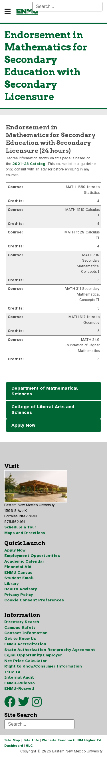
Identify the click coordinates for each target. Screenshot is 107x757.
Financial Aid (17, 566)
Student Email (19, 577)
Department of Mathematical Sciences (44, 391)
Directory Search (21, 621)
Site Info (31, 740)
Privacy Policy (18, 594)
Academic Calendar (24, 561)
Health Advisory (20, 589)
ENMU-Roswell (19, 688)
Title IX (12, 672)
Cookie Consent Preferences (34, 600)
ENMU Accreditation (25, 644)
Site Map (12, 740)
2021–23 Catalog (28, 164)
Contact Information (26, 632)
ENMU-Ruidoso (19, 683)
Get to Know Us (20, 638)
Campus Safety (19, 627)
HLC (29, 746)
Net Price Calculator (25, 660)
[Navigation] (8, 11)
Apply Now (23, 425)
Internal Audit (19, 677)
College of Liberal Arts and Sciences (42, 409)
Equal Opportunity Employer (33, 655)
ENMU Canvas (18, 572)
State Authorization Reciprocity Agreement (49, 649)
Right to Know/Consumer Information (43, 666)
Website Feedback (58, 740)
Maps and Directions (24, 533)
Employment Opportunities (32, 555)
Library (11, 583)
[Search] (67, 6)
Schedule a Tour (20, 527)
